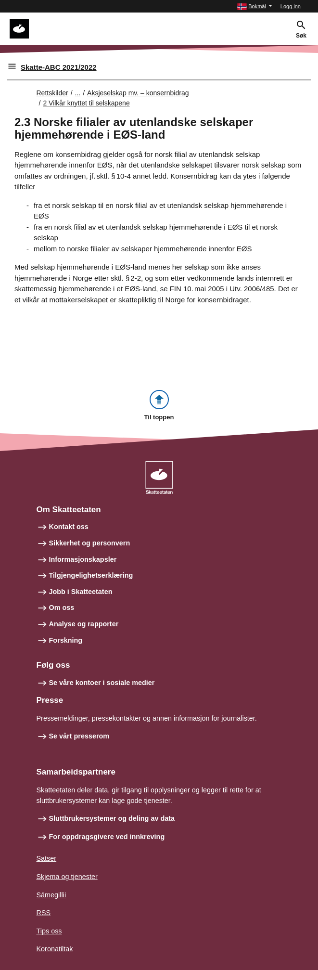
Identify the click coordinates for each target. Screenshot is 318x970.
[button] (254, 6)
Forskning (66, 640)
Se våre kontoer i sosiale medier (102, 682)
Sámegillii (51, 895)
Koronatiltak (55, 949)
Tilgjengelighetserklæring (91, 575)
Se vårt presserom (79, 736)
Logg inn (290, 6)
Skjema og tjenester (67, 876)
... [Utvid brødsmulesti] (78, 93)
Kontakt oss (69, 526)
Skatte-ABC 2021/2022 (59, 67)
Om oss (62, 607)
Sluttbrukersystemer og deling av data (112, 818)
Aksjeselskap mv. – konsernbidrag (138, 93)
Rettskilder (52, 93)
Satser (47, 858)
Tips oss (49, 931)
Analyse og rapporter (84, 624)
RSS (44, 913)
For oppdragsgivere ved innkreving (107, 837)
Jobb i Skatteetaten (81, 591)
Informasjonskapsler (83, 559)
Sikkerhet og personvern (89, 543)
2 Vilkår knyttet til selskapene (86, 103)
